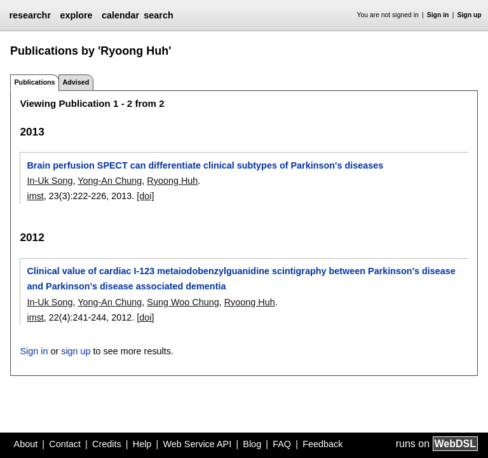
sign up (75, 351)
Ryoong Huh (172, 181)
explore (76, 15)
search (158, 15)
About (26, 444)
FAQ (282, 444)
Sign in (438, 14)
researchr (30, 15)
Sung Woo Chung (183, 302)
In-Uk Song (49, 181)
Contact (65, 444)
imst (35, 196)
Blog (252, 444)
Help (142, 444)
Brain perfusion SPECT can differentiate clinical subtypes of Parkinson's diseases (205, 165)
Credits (106, 444)
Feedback (322, 444)
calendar (120, 15)
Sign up (470, 14)
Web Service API (197, 444)
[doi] (145, 196)
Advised (75, 82)
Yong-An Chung (110, 181)
